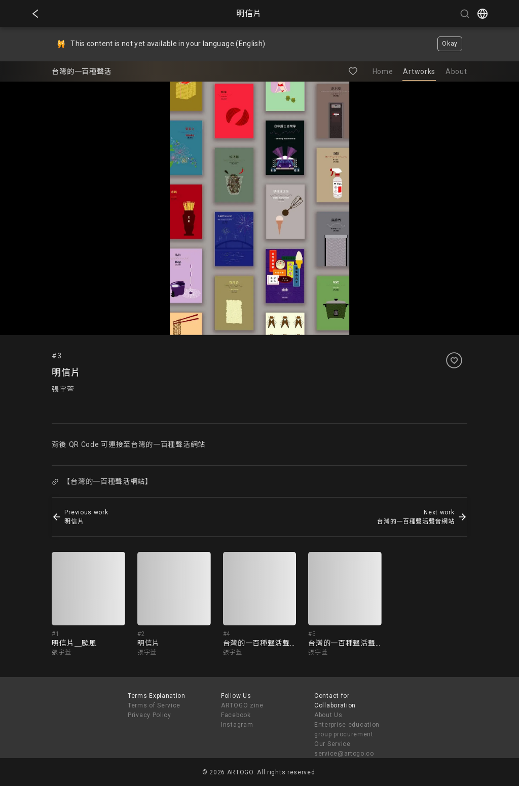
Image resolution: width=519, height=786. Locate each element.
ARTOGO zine (242, 705)
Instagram (237, 724)
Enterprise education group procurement (347, 729)
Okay (450, 43)
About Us (328, 715)
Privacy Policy (149, 715)
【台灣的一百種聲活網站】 (102, 481)
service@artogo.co (344, 753)
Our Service (332, 743)
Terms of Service (154, 705)
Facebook (236, 715)
